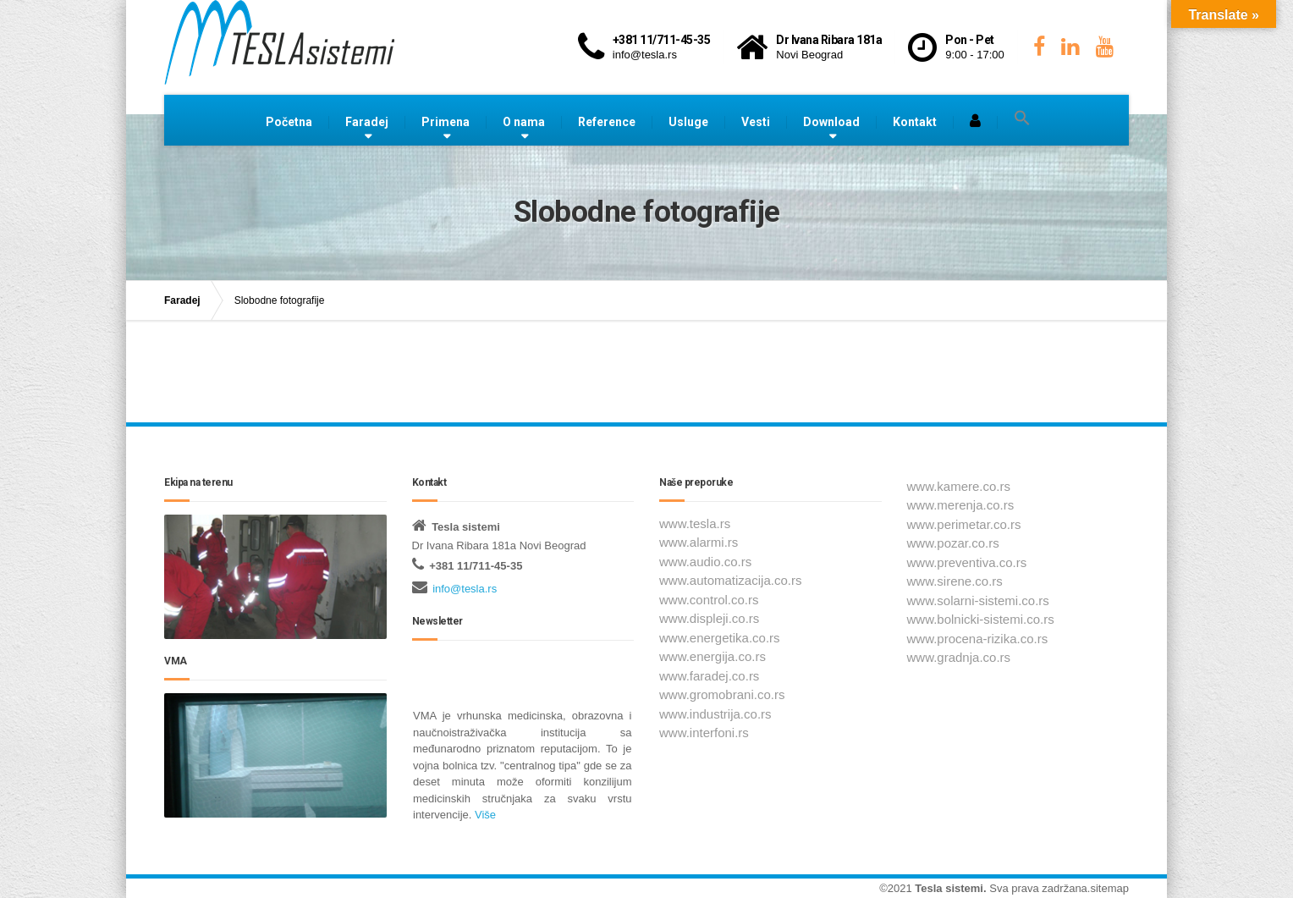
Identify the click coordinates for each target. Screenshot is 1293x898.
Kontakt (915, 122)
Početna (289, 122)
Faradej (366, 122)
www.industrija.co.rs (715, 714)
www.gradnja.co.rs (959, 657)
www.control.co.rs (709, 599)
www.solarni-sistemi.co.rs (978, 600)
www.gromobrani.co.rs (721, 694)
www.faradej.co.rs (709, 676)
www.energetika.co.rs (719, 638)
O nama (524, 122)
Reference (606, 122)
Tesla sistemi (949, 888)
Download (831, 122)
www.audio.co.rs (705, 561)
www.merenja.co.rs (961, 505)
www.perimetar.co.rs (964, 524)
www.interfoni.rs (704, 732)
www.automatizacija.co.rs (730, 580)
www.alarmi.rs (698, 542)
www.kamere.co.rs (959, 486)
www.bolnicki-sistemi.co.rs (980, 619)
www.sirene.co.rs (955, 581)
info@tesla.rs (464, 588)
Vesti (755, 122)
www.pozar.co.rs (953, 543)
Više (483, 814)
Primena (445, 122)
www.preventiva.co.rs (967, 562)
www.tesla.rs (694, 523)
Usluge (688, 122)
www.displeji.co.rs (709, 618)
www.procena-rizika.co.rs (977, 638)
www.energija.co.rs (712, 656)
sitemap (1109, 888)
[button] (1022, 118)
